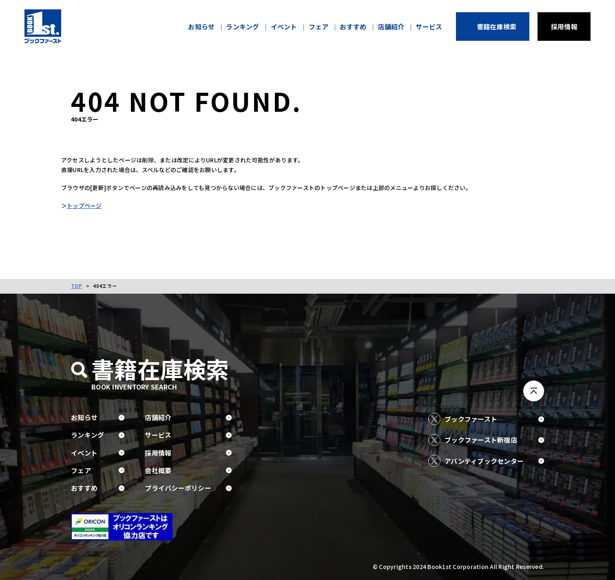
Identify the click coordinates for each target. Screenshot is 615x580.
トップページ (94, 207)
